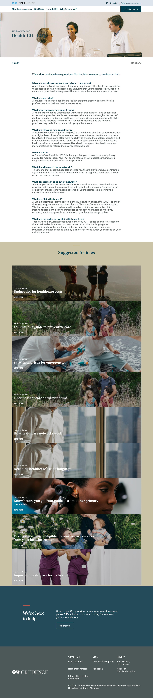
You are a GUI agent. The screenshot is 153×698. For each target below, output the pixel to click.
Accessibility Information (123, 662)
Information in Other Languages (78, 677)
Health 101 (52, 9)
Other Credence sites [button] (131, 3)
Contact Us (74, 656)
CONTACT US (64, 626)
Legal (95, 656)
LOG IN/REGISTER (131, 9)
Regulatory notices (77, 668)
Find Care (39, 9)
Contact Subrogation (103, 661)
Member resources (22, 9)
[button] (107, 3)
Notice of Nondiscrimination (126, 670)
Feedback (98, 668)
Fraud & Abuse (75, 661)
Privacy (121, 656)
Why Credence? (68, 9)
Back (15, 62)
